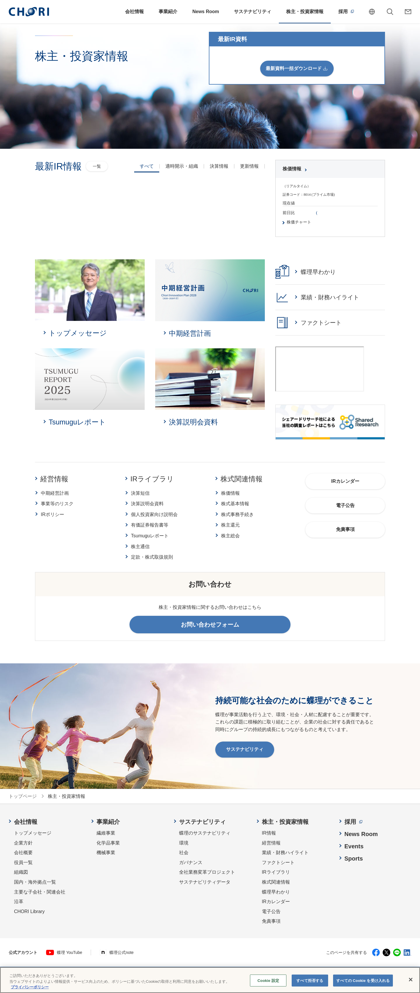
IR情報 (269, 833)
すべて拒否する (309, 981)
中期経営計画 (55, 493)
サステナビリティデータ (204, 882)
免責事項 (271, 921)
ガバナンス (190, 862)
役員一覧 (23, 862)
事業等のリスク (57, 503)
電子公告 (271, 911)
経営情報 (54, 479)
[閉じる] (410, 980)
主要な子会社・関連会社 (39, 891)
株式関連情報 (241, 479)
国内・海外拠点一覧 (35, 882)
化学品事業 (108, 842)
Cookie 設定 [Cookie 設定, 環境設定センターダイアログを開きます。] (268, 981)
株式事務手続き (237, 514)
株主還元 (230, 524)
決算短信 (140, 493)
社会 (183, 852)
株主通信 (140, 546)
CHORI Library (29, 911)
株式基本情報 (235, 503)
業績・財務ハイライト (285, 852)
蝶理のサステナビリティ (204, 833)
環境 (183, 842)
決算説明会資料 (147, 503)
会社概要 (23, 852)
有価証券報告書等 (149, 524)
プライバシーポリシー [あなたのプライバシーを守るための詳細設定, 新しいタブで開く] (30, 988)
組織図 (21, 872)
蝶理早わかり (276, 891)
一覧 (97, 166)
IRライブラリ (152, 479)
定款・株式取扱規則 (152, 557)
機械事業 (106, 852)
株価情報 (230, 493)
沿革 (18, 901)
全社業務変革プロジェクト (207, 872)
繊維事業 (106, 833)
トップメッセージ (32, 833)
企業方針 (23, 842)
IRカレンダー (276, 901)
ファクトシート (278, 862)
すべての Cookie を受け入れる (363, 981)
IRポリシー (52, 514)
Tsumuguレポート (150, 535)
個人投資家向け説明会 (154, 514)
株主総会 (230, 535)
